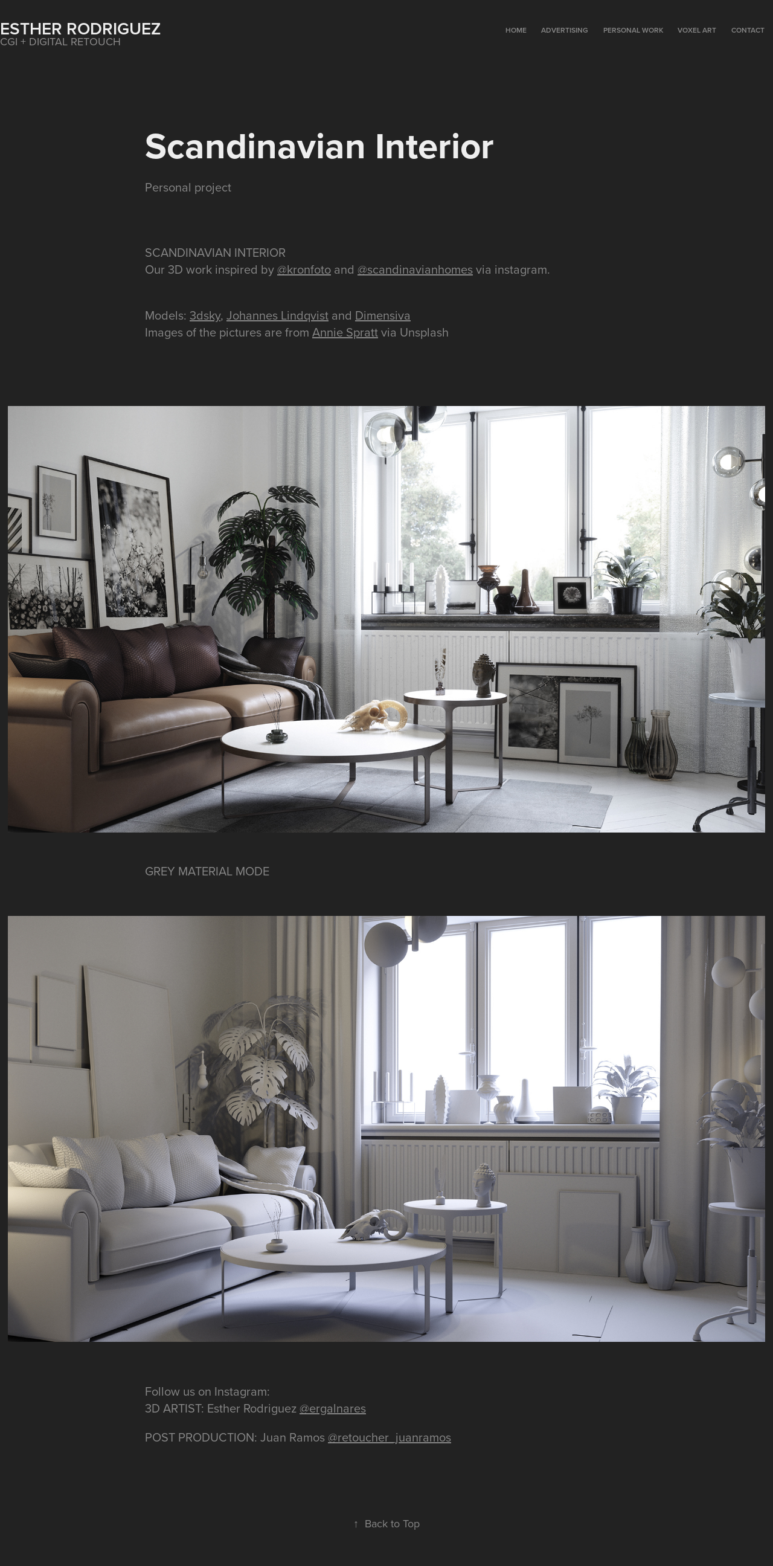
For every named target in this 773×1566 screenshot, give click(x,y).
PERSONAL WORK (633, 30)
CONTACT (748, 30)
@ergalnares (333, 1408)
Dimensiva (383, 315)
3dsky (205, 315)
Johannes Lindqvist (277, 315)
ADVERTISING (564, 30)
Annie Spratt (345, 332)
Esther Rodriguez (80, 28)
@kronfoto (304, 269)
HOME (516, 30)
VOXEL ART (697, 30)
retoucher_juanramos (394, 1437)
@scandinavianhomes (415, 269)
